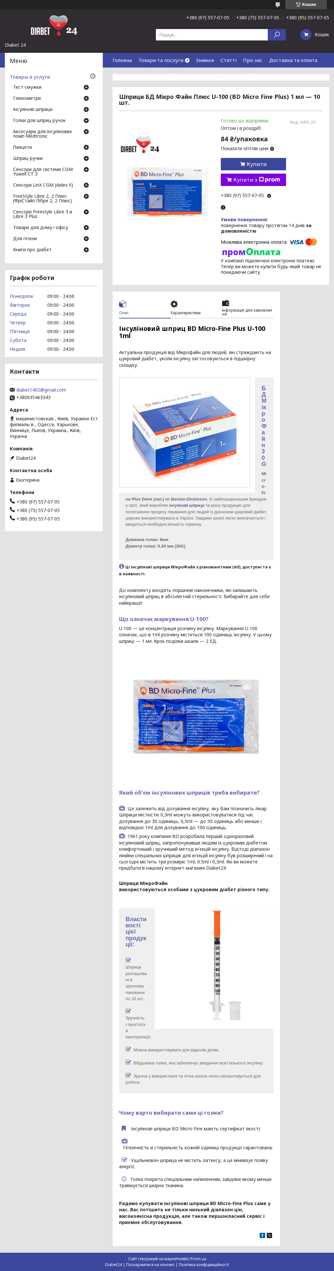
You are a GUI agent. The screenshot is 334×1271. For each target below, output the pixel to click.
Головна (122, 60)
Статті (228, 60)
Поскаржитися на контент (150, 1264)
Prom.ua (198, 1259)
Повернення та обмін (138, 74)
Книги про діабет (32, 250)
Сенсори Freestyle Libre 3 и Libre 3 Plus (42, 214)
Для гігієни (25, 238)
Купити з (256, 179)
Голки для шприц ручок (39, 120)
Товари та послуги (160, 60)
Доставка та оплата (293, 60)
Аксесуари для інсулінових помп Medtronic (42, 134)
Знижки (205, 60)
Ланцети (22, 147)
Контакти (229, 74)
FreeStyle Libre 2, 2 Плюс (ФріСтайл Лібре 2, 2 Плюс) (42, 199)
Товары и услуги (30, 76)
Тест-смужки (27, 87)
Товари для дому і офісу (40, 227)
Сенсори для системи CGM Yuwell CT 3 (43, 172)
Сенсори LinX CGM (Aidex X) (43, 185)
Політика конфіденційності (204, 1264)
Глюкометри (27, 98)
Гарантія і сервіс (191, 74)
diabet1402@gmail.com (41, 390)
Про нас (253, 60)
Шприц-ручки (28, 158)
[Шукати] (277, 34)
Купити (257, 164)
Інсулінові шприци (33, 109)
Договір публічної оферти (144, 89)
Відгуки (256, 74)
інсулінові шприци (187, 505)
